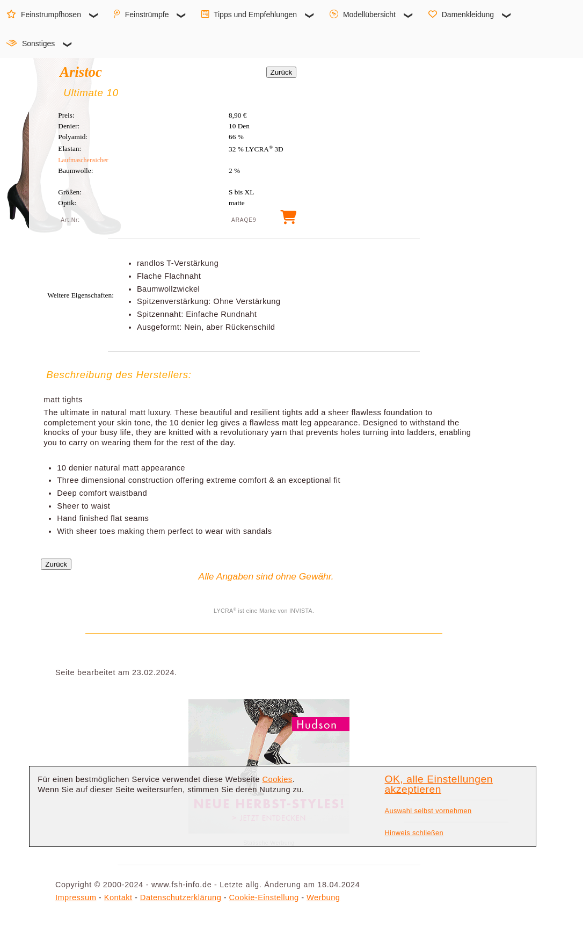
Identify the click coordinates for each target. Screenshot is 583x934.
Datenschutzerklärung (180, 897)
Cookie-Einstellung (264, 897)
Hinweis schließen (413, 833)
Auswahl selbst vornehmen (427, 811)
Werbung (323, 897)
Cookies (278, 779)
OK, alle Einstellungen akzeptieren (438, 784)
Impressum (75, 897)
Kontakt (118, 897)
